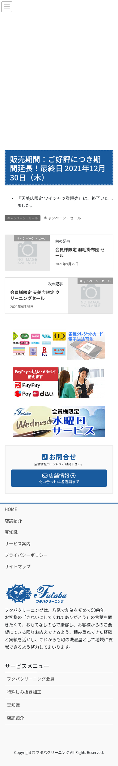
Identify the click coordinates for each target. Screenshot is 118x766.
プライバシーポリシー (26, 555)
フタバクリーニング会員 (30, 679)
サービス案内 (18, 543)
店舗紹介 (13, 520)
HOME (11, 509)
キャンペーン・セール (62, 217)
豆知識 (11, 532)
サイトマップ (18, 566)
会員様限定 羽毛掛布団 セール (80, 252)
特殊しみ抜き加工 (24, 692)
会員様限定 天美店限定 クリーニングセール (35, 295)
